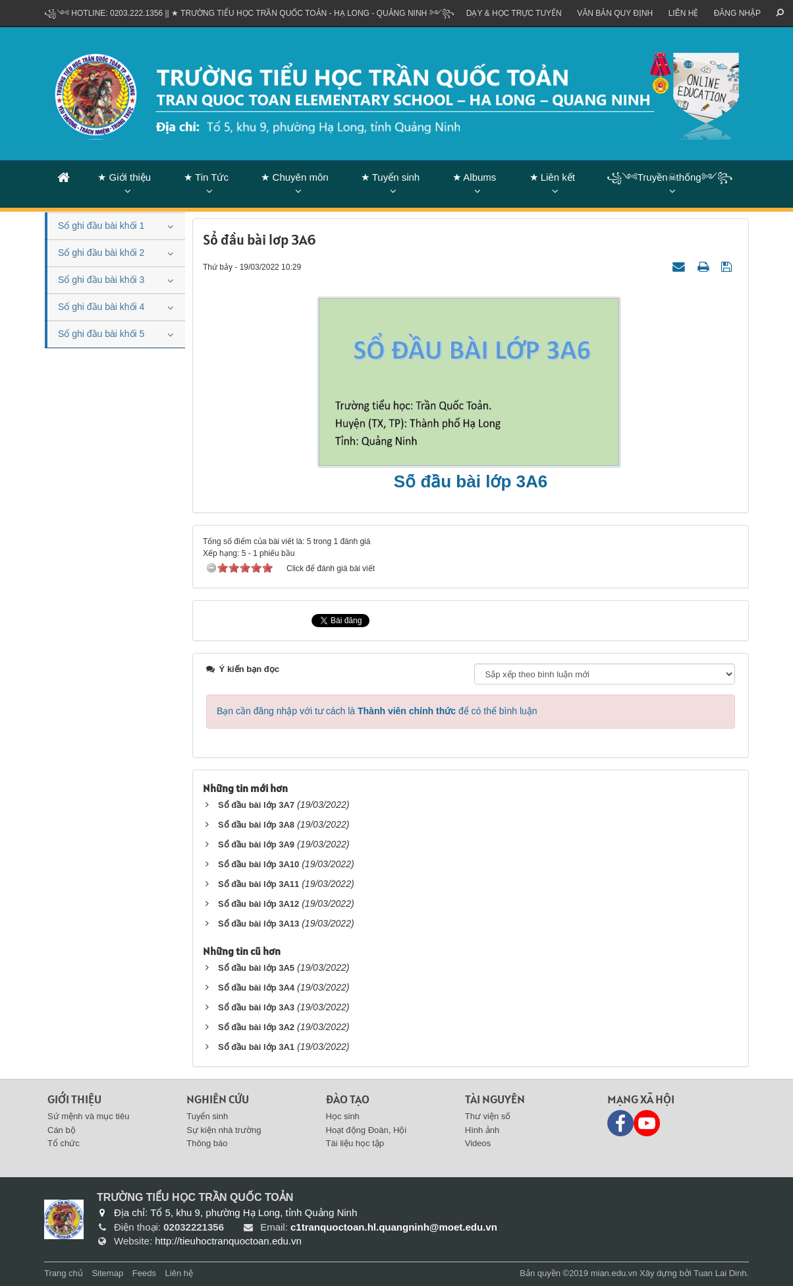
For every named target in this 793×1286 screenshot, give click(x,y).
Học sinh (343, 1116)
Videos (478, 1143)
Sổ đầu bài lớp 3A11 (258, 884)
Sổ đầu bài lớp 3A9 (256, 844)
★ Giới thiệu (124, 177)
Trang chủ (63, 1273)
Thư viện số (488, 1116)
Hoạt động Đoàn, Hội (366, 1130)
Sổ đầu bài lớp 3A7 (256, 805)
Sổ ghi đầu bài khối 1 (101, 225)
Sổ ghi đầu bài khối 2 (101, 252)
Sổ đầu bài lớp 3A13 (258, 924)
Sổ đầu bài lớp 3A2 (256, 1027)
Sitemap (107, 1273)
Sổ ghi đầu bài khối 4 (101, 306)
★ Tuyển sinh (390, 177)
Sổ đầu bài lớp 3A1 (256, 1047)
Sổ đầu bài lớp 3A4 (256, 988)
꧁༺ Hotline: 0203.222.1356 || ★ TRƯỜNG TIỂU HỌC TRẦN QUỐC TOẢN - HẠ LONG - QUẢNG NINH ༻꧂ (249, 13)
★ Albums (474, 177)
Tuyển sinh (207, 1116)
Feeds (144, 1273)
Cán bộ (61, 1130)
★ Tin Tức (206, 177)
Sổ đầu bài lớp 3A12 (258, 904)
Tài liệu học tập (355, 1143)
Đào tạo (347, 1099)
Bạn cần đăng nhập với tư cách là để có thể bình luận (377, 711)
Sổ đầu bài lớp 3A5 (256, 968)
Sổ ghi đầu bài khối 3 (101, 279)
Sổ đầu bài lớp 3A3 (256, 1007)
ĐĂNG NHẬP (737, 13)
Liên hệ (684, 13)
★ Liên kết (552, 177)
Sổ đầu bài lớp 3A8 (256, 825)
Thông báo (206, 1143)
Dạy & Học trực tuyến (514, 13)
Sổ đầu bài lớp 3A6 (470, 481)
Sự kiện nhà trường (223, 1130)
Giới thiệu (74, 1099)
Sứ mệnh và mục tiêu (88, 1116)
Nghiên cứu (217, 1099)
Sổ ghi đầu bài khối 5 (101, 333)
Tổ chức (63, 1143)
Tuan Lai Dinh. (721, 1273)
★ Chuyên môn (294, 177)
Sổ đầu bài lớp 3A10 (258, 864)
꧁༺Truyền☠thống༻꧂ (669, 177)
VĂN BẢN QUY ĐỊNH (615, 13)
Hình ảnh (482, 1130)
